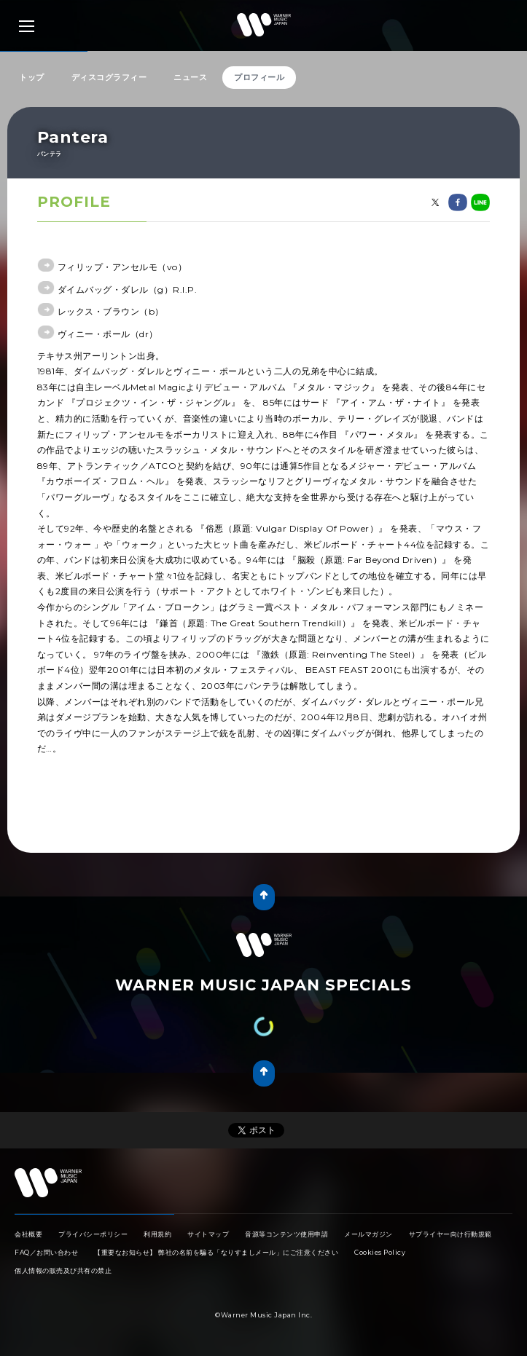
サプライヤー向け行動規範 (450, 1234)
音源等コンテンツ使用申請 (286, 1234)
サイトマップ (208, 1234)
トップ (31, 77)
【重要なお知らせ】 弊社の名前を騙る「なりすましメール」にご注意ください (216, 1252)
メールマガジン (368, 1234)
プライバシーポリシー (93, 1234)
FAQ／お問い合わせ (46, 1252)
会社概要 (28, 1234)
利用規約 (157, 1234)
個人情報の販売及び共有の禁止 (63, 1270)
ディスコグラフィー (109, 77)
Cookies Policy (379, 1252)
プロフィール (259, 77)
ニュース (190, 77)
